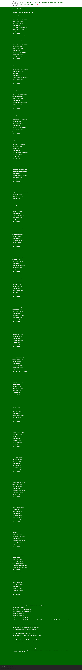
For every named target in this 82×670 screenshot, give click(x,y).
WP (4, 668)
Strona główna (14, 8)
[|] (15, 3)
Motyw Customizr (13, 668)
